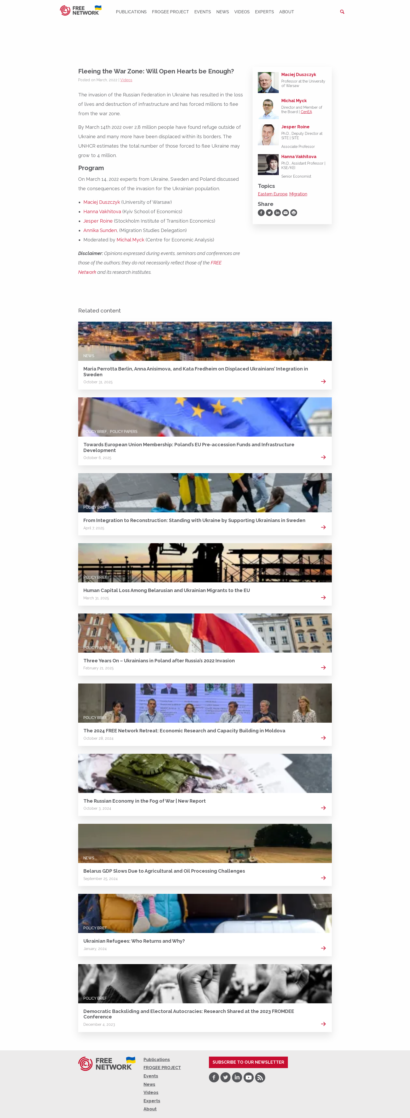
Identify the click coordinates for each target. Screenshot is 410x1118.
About (286, 11)
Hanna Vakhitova (102, 211)
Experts (264, 11)
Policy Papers (124, 432)
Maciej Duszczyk (101, 202)
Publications (131, 11)
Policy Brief (95, 432)
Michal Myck (130, 239)
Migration (298, 194)
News (222, 11)
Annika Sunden (100, 230)
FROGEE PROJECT (170, 11)
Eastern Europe (272, 194)
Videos (242, 11)
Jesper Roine (98, 221)
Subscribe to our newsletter (248, 1062)
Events (202, 11)
